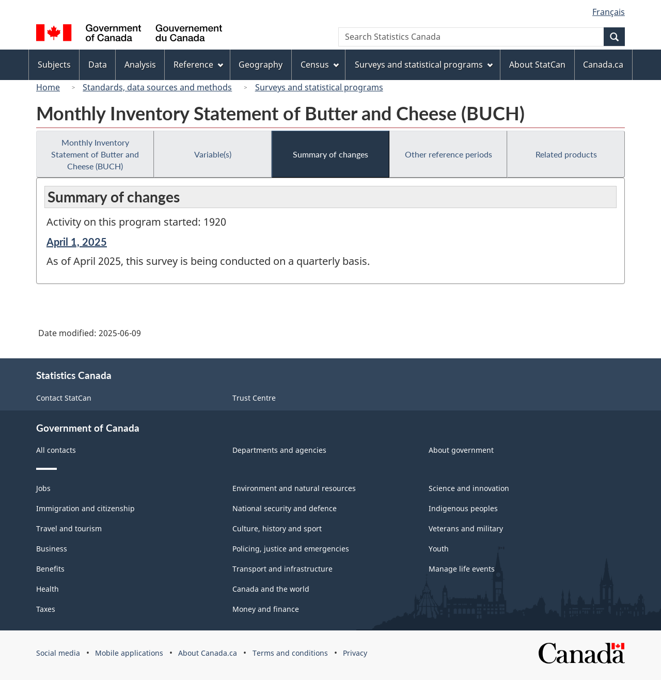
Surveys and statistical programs (319, 87)
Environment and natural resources (294, 488)
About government (461, 450)
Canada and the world (270, 589)
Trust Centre (254, 398)
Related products (566, 154)
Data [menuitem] (97, 64)
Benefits (50, 569)
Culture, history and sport (277, 528)
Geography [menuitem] (260, 64)
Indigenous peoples (463, 508)
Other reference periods (448, 154)
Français (608, 12)
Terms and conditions (290, 653)
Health (47, 589)
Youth (439, 549)
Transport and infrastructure (282, 569)
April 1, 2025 (76, 241)
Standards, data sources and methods (157, 87)
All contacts (56, 450)
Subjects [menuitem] (54, 64)
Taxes (45, 609)
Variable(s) (212, 154)
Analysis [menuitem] (140, 64)
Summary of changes (330, 154)
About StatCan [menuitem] (537, 64)
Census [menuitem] (320, 64)
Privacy (355, 653)
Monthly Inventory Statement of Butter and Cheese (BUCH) (95, 154)
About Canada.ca (207, 653)
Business (51, 549)
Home (48, 87)
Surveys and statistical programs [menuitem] (424, 64)
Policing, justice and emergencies (290, 549)
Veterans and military (466, 528)
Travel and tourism (69, 528)
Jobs (43, 488)
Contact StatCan (63, 398)
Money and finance (265, 609)
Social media (58, 653)
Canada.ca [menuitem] (603, 64)
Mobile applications (129, 653)
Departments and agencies (279, 450)
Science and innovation (469, 488)
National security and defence (284, 508)
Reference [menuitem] (198, 64)
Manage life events (462, 569)
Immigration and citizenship (85, 508)
